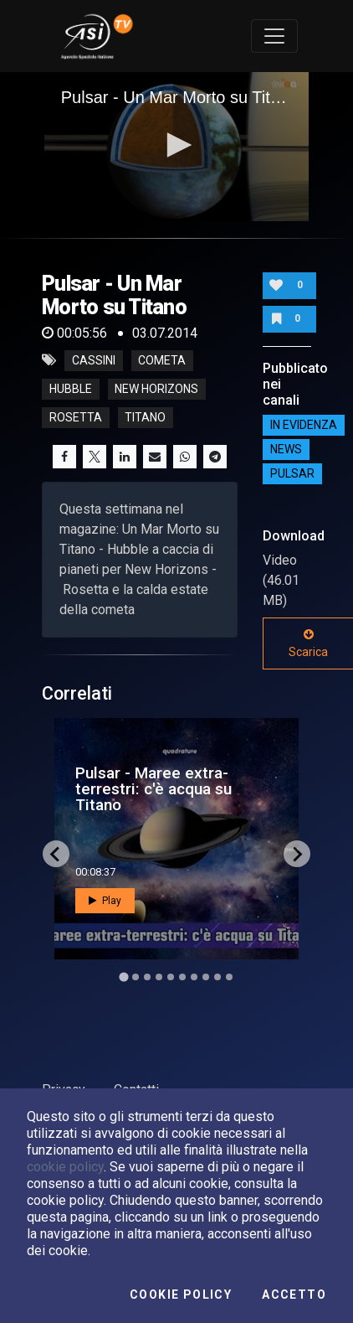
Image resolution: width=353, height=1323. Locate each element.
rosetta (75, 417)
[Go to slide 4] (159, 977)
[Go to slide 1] (123, 977)
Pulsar (292, 473)
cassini (93, 360)
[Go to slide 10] (229, 977)
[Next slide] (297, 853)
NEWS (286, 449)
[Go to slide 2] (135, 977)
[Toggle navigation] (274, 36)
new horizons (156, 388)
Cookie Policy (181, 1294)
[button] (176, 145)
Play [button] (105, 901)
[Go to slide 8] (205, 977)
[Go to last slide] (56, 853)
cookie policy (65, 1167)
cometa (162, 360)
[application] (177, 146)
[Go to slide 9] (217, 977)
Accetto (294, 1294)
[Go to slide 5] (170, 977)
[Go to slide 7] (194, 977)
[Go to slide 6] (182, 977)
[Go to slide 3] (147, 977)
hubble (70, 388)
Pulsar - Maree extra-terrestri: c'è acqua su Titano (153, 788)
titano (145, 417)
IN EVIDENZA (303, 425)
